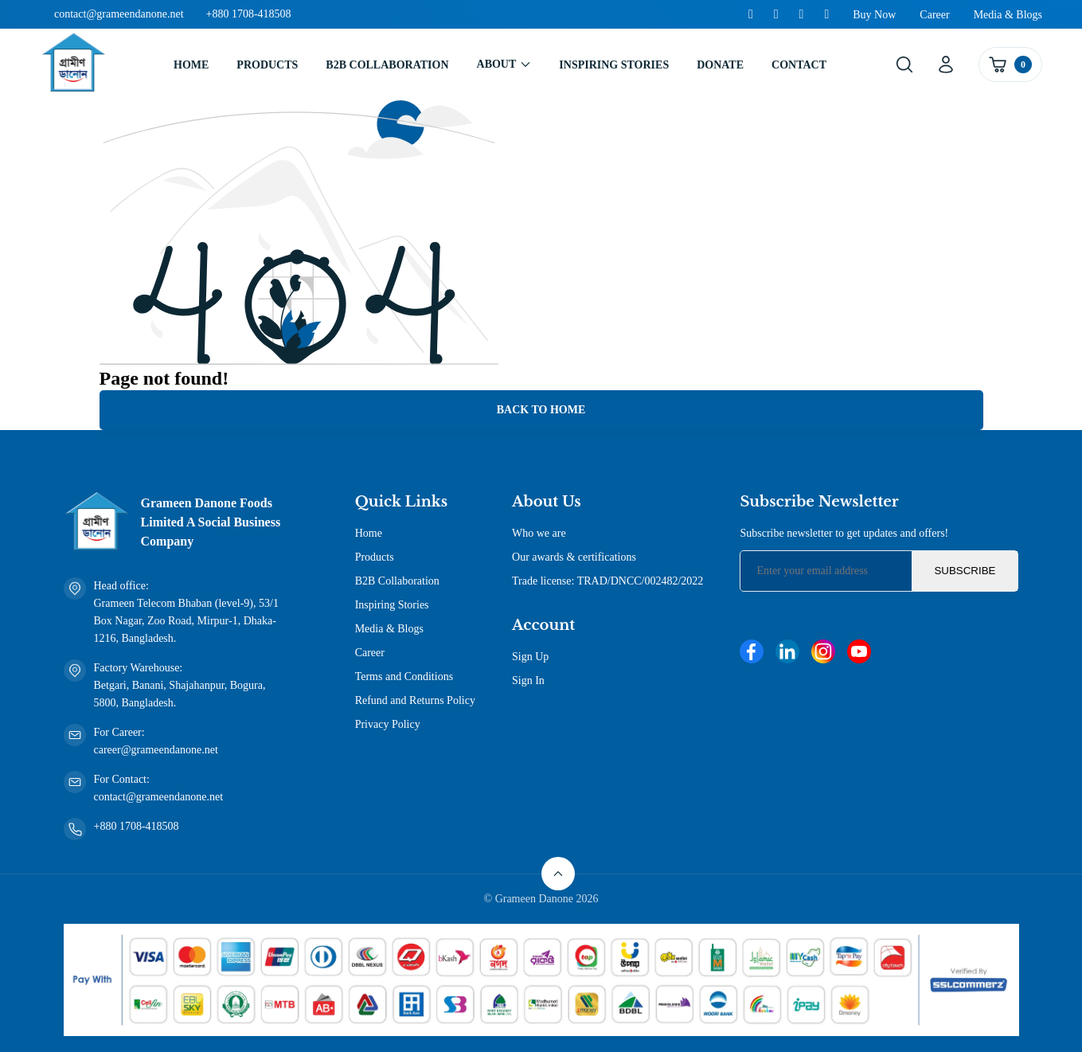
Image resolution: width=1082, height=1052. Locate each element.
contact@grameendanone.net (119, 14)
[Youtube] (826, 14)
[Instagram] (801, 14)
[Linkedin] (776, 14)
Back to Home (541, 410)
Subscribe (964, 571)
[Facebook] (750, 14)
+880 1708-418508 (248, 14)
